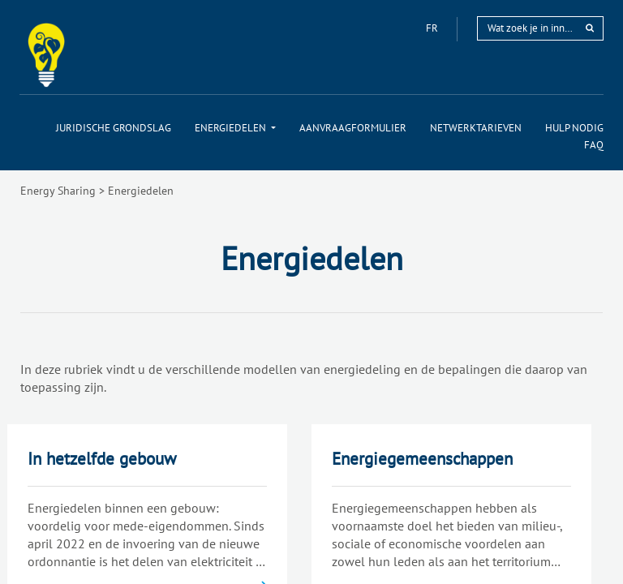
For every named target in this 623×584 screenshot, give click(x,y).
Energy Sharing (58, 190)
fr (433, 28)
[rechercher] (590, 28)
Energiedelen (141, 190)
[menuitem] (113, 128)
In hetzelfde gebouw (102, 459)
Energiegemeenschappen (422, 459)
